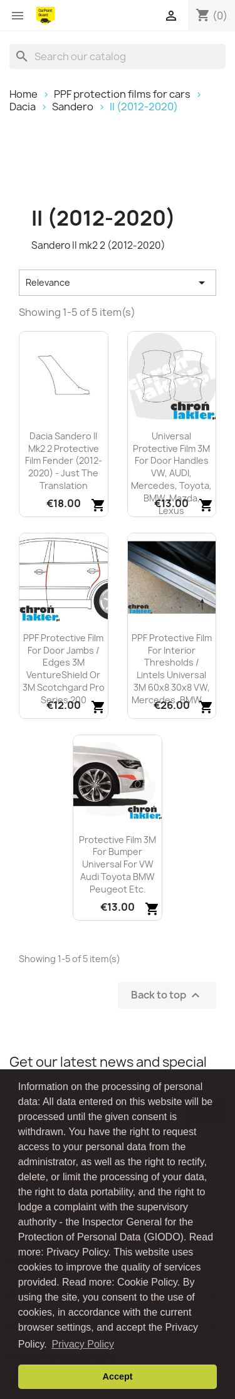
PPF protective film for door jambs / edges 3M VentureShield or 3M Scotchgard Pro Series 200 (64, 669)
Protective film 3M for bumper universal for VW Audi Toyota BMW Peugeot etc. (117, 864)
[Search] (117, 56)
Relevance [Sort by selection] (117, 282)
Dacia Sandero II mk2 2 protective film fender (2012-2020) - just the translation (63, 460)
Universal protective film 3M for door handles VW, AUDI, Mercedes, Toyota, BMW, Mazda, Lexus (171, 473)
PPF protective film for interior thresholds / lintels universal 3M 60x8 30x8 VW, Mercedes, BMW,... (172, 669)
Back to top (167, 995)
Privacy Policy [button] (82, 1344)
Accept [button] (118, 1376)
